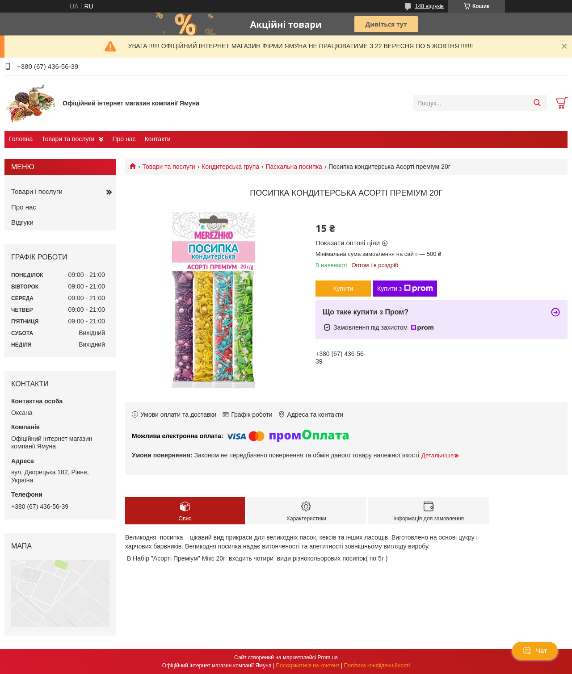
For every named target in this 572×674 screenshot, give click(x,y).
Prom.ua (328, 657)
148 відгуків (429, 6)
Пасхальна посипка (294, 166)
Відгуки (22, 222)
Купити (343, 288)
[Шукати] (537, 103)
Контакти (157, 138)
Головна (21, 138)
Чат (535, 651)
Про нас (123, 138)
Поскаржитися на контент (307, 665)
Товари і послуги (37, 191)
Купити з (405, 289)
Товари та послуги (68, 138)
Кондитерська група (230, 166)
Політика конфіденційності (377, 665)
